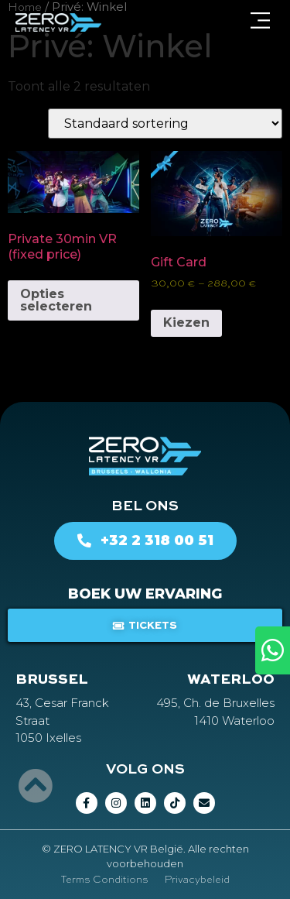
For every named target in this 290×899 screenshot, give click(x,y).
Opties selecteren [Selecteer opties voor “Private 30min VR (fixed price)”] (56, 300)
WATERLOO (231, 680)
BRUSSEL (51, 680)
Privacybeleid (197, 880)
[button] (260, 22)
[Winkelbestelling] (165, 123)
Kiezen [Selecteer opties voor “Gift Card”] (186, 322)
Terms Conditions (104, 880)
